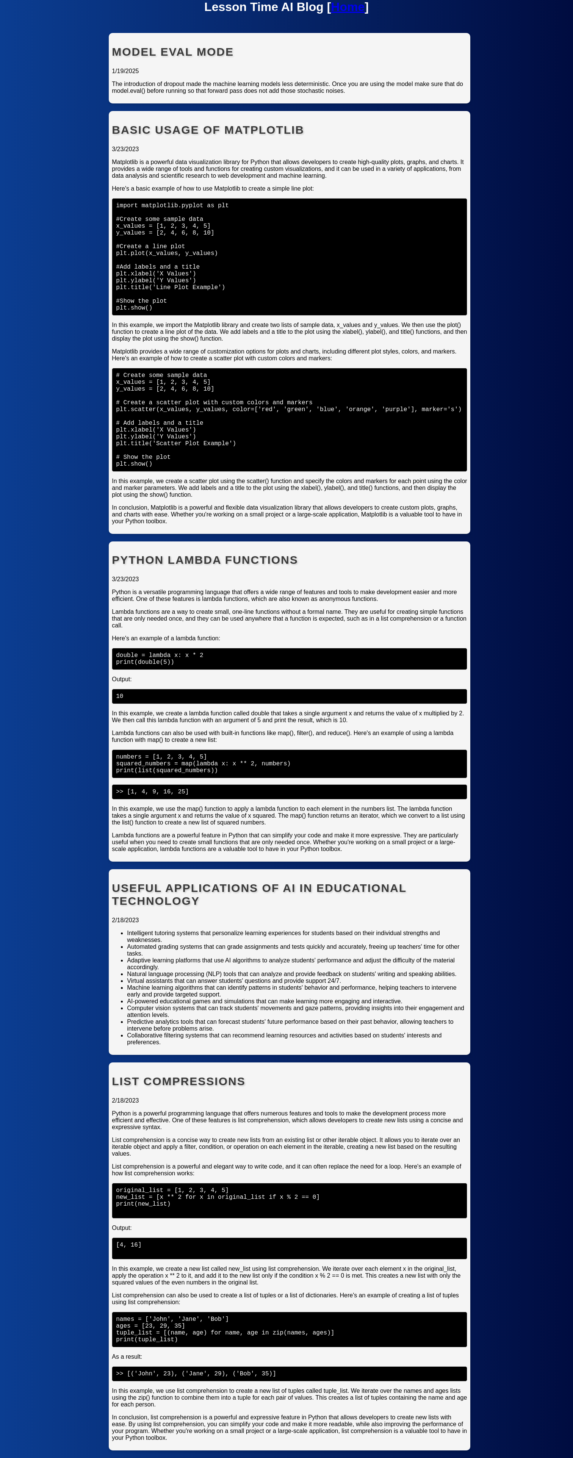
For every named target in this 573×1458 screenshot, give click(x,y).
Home (348, 7)
